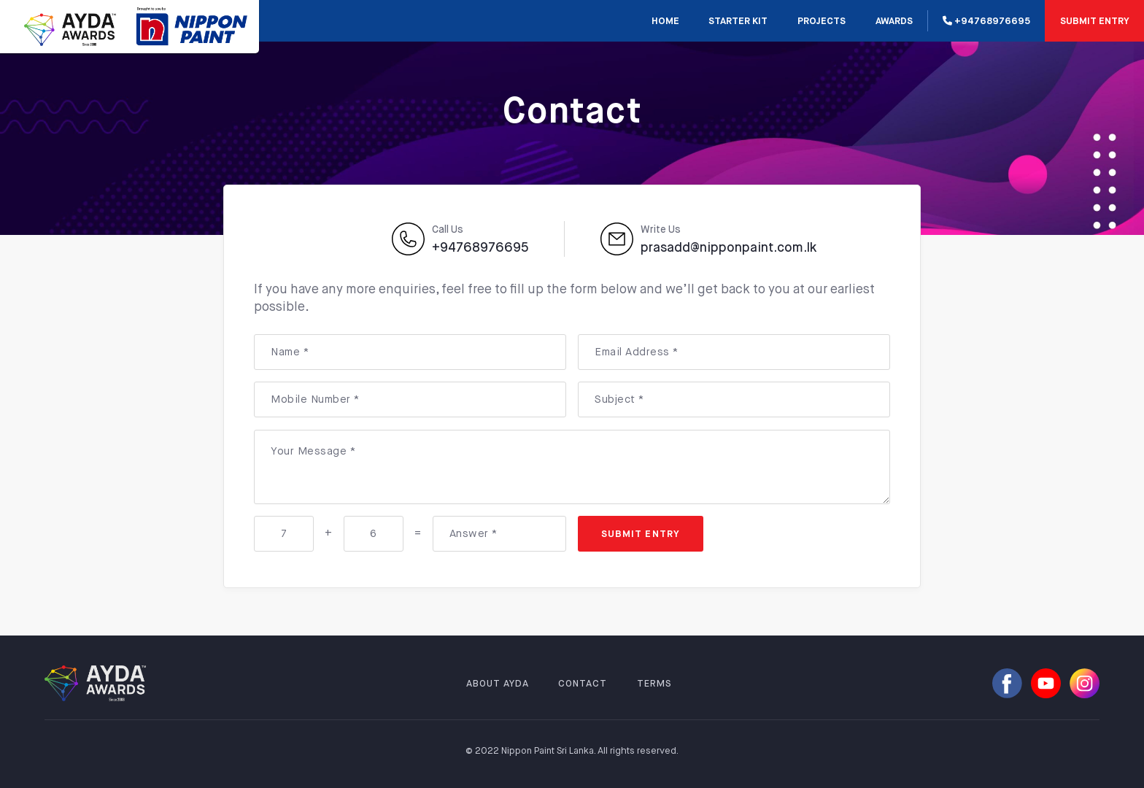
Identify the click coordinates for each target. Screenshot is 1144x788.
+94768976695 (986, 21)
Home (665, 21)
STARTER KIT (738, 21)
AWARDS (894, 21)
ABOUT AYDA (497, 684)
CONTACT (582, 684)
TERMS (654, 684)
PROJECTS (821, 21)
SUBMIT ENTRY (1094, 21)
